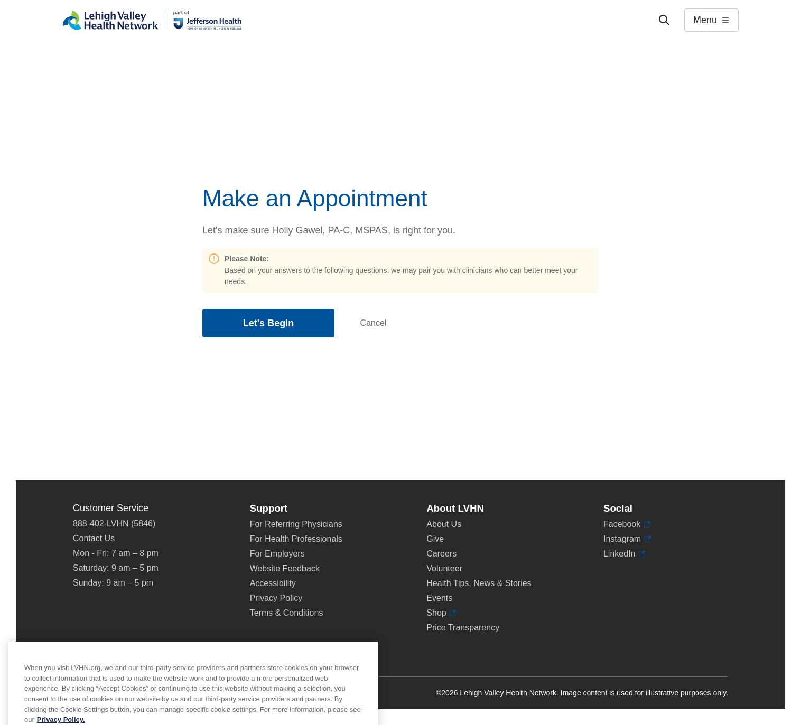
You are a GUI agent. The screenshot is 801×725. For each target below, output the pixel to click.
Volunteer (444, 568)
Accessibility (273, 583)
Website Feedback (285, 568)
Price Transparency (462, 627)
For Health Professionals (296, 538)
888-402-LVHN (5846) (114, 523)
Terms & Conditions (286, 612)
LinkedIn (624, 554)
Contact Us (94, 538)
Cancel (373, 322)
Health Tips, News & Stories (478, 583)
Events (439, 598)
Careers (441, 553)
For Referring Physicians (296, 524)
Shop (441, 613)
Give (435, 538)
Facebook (626, 524)
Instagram (627, 539)
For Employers (277, 553)
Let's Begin (268, 323)
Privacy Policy (276, 598)
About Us (443, 524)
